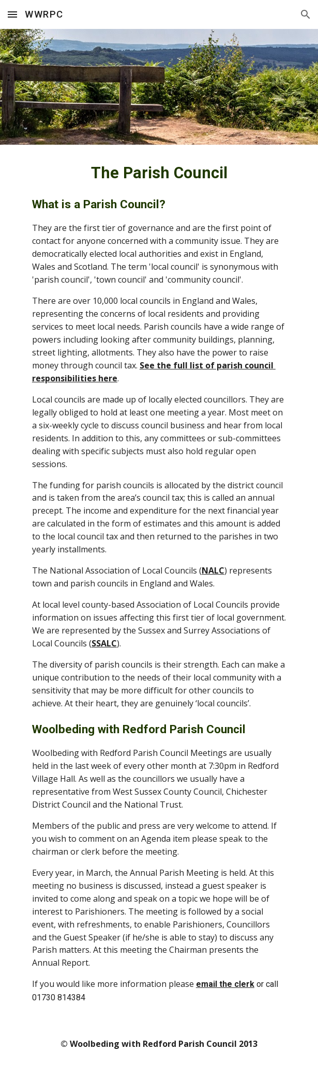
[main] (159, 583)
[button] (12, 14)
